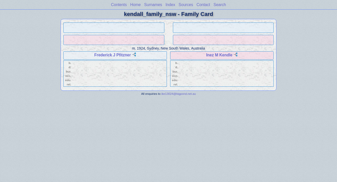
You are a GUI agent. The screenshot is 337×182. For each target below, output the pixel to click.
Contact (203, 5)
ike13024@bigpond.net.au (178, 93)
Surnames (153, 5)
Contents (119, 5)
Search (220, 5)
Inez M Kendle (219, 55)
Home (135, 5)
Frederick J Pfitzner (112, 55)
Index (170, 5)
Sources (186, 5)
